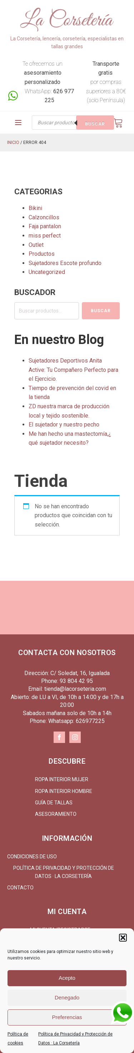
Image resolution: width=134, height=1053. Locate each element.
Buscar (95, 123)
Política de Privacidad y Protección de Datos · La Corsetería (63, 872)
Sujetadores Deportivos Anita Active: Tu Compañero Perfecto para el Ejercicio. (73, 369)
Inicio (13, 142)
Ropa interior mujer (61, 779)
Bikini (35, 208)
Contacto (20, 887)
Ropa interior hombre (63, 791)
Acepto (67, 978)
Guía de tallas (54, 802)
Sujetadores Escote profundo (65, 263)
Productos (42, 253)
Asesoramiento (55, 814)
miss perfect (45, 235)
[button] (122, 937)
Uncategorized (47, 272)
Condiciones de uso (32, 856)
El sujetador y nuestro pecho (64, 424)
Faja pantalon (45, 226)
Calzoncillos (44, 217)
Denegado (67, 997)
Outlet (36, 244)
